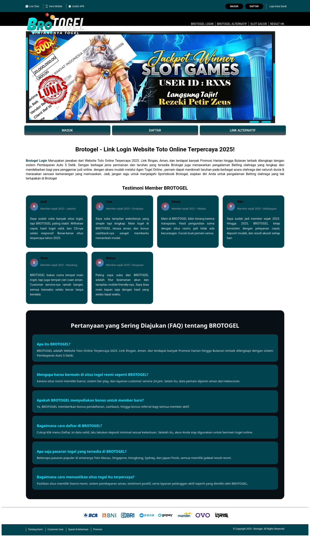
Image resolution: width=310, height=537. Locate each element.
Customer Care (55, 529)
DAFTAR (155, 130)
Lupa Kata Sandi (278, 6)
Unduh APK (76, 6)
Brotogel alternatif (232, 23)
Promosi (97, 529)
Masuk (234, 6)
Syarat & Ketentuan (78, 529)
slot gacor (258, 23)
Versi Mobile (53, 6)
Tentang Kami (35, 529)
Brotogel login (202, 23)
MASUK (67, 130)
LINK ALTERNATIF (243, 130)
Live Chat (32, 6)
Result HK (277, 23)
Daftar (254, 6)
